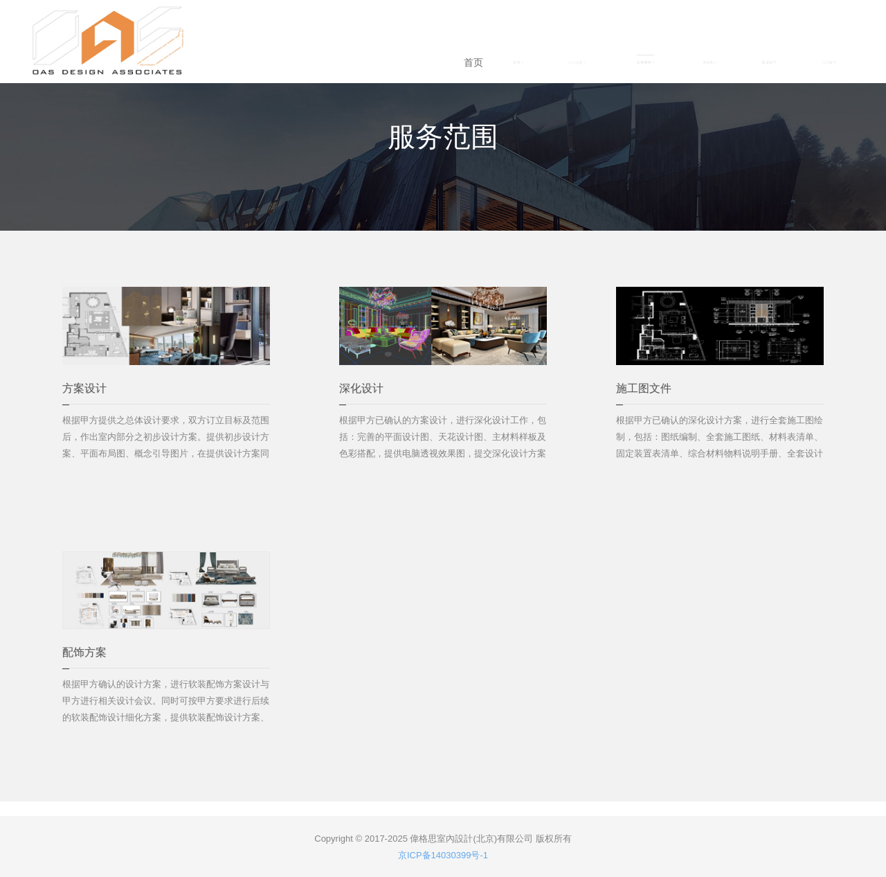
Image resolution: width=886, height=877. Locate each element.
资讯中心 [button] (709, 62)
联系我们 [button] (769, 62)
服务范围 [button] (645, 62)
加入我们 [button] (828, 62)
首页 (473, 62)
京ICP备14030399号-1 (443, 855)
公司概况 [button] (577, 62)
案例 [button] (518, 62)
